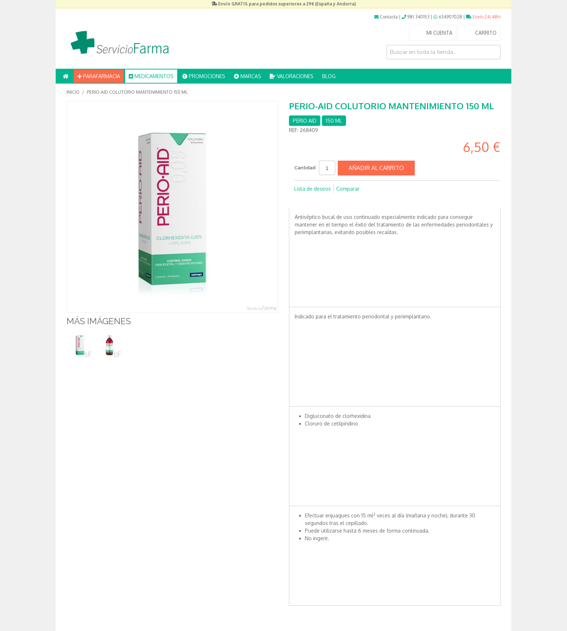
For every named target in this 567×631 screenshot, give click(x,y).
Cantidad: (305, 167)
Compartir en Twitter (316, 200)
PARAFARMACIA (98, 76)
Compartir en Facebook (301, 200)
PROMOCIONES (203, 76)
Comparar (347, 189)
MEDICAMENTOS (151, 76)
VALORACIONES (292, 76)
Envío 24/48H (483, 17)
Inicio (73, 92)
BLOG (329, 76)
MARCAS (247, 76)
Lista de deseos (312, 189)
